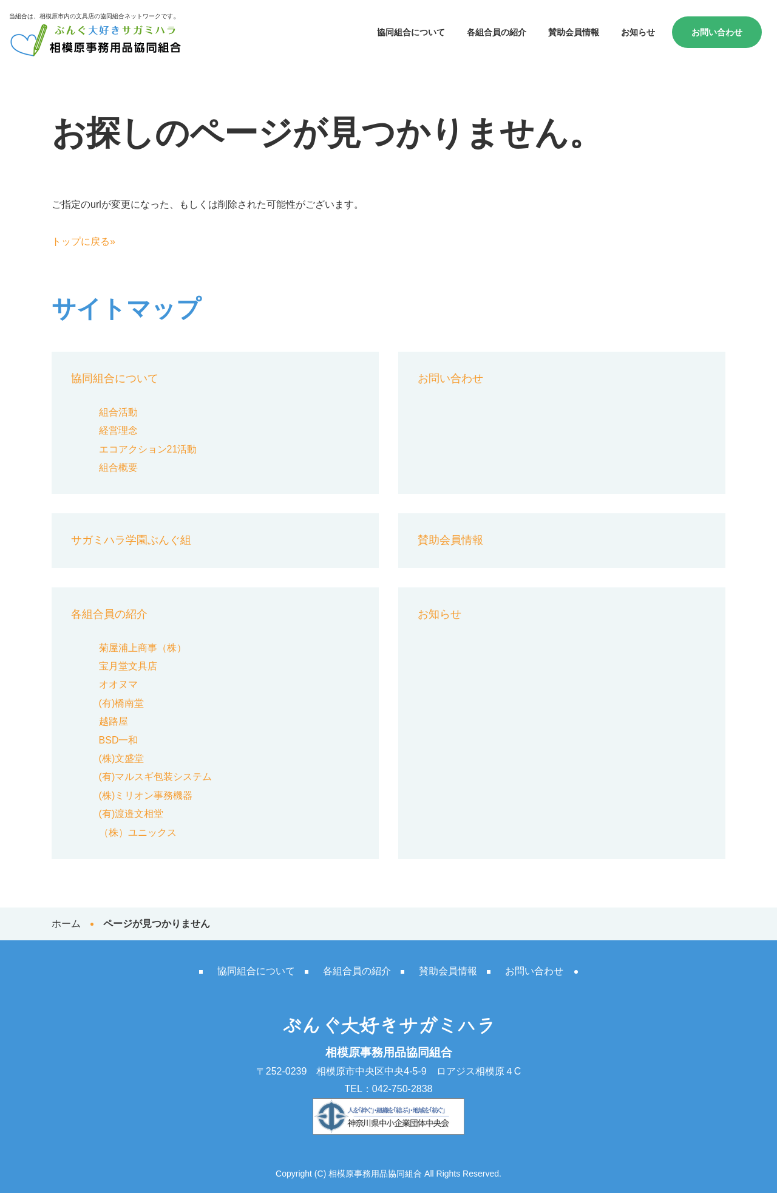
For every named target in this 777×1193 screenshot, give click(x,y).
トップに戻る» (83, 241)
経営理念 (118, 430)
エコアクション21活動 (148, 449)
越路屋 (113, 721)
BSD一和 (118, 740)
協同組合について (411, 32)
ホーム (66, 923)
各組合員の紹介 (496, 32)
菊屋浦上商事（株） (142, 648)
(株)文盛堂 (121, 758)
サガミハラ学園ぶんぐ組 (131, 540)
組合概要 (118, 467)
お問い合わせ (716, 32)
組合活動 (118, 412)
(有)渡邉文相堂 (131, 813)
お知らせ (638, 32)
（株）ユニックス (138, 832)
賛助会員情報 (573, 32)
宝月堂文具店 (128, 666)
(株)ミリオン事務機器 (146, 795)
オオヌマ (118, 684)
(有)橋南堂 (121, 703)
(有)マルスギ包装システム (155, 776)
